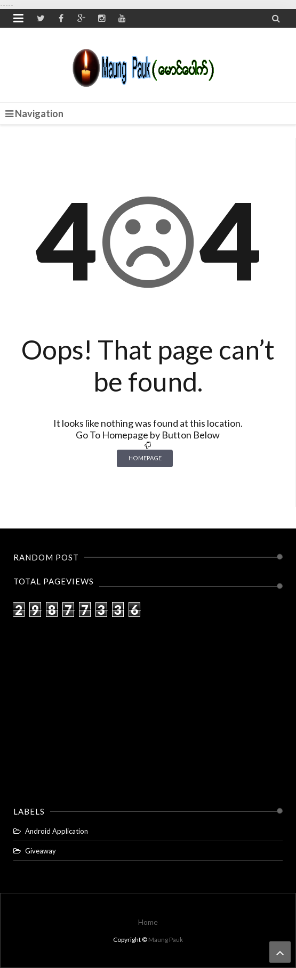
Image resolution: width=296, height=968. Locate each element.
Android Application (56, 831)
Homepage (145, 457)
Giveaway (40, 851)
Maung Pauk (165, 939)
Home (148, 921)
